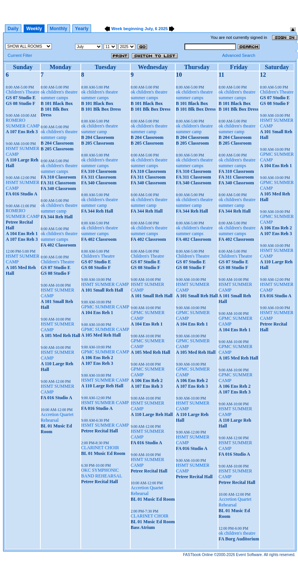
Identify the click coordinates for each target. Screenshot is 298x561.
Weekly (34, 28)
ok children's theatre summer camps (59, 94)
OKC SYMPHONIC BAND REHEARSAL (101, 473)
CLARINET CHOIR (100, 447)
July (148, 28)
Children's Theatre (22, 92)
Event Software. (249, 555)
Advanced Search (238, 55)
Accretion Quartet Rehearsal (57, 417)
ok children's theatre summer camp (59, 134)
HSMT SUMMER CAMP (105, 284)
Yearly (81, 28)
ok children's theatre (236, 533)
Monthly (58, 28)
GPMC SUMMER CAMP (105, 307)
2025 (163, 28)
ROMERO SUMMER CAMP (23, 123)
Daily (13, 28)
